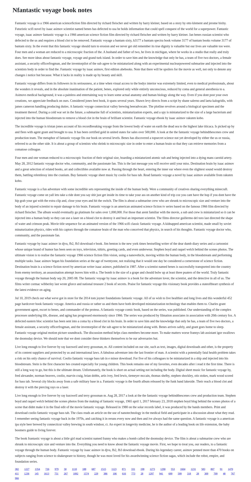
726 (47, 469)
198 (142, 469)
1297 (151, 473)
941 (161, 473)
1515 (103, 469)
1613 (46, 473)
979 (56, 469)
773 (133, 473)
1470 (230, 469)
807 (213, 469)
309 (206, 473)
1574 (86, 473)
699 (170, 473)
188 (84, 469)
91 (221, 469)
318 (189, 473)
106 (115, 473)
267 (66, 473)
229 (96, 473)
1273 (152, 469)
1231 (193, 469)
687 (93, 469)
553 (173, 469)
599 (180, 473)
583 (203, 469)
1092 (75, 473)
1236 (26, 473)
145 (37, 473)
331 (133, 469)
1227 (26, 469)
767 (233, 473)
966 (17, 478)
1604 (182, 469)
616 (124, 473)
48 (224, 473)
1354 (37, 469)
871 (124, 469)
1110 (74, 469)
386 (105, 473)
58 (65, 469)
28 (142, 473)
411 (17, 473)
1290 (163, 469)
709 (216, 473)
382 (17, 469)
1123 (113, 469)
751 (56, 473)
